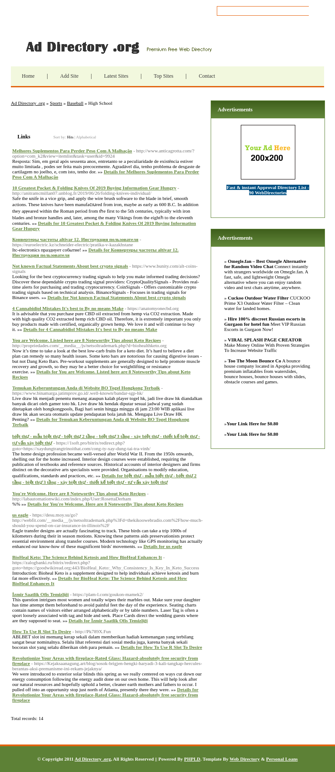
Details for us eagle (163, 546)
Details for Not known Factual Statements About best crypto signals (117, 297)
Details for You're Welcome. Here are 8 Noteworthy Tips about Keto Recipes (105, 504)
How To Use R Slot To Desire (41, 631)
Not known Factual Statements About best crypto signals (70, 266)
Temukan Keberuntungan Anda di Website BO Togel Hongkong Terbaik (86, 387)
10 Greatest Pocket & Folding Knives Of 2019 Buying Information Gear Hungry (94, 187)
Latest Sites (116, 76)
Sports (56, 103)
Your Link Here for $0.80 (252, 423)
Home (28, 76)
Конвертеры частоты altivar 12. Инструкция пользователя (75, 239)
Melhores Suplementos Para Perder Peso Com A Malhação (72, 150)
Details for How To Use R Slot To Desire (161, 647)
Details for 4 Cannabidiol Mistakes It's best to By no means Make (90, 329)
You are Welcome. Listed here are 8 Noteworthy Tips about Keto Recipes (86, 340)
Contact (207, 76)
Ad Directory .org (118, 46)
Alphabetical (86, 137)
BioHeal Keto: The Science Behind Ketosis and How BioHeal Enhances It (87, 557)
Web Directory (244, 759)
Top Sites (164, 76)
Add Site (69, 76)
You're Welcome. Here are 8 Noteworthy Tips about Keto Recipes (79, 493)
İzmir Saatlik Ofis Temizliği (40, 594)
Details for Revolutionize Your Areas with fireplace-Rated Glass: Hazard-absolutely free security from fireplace (105, 695)
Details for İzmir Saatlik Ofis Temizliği (107, 620)
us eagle (20, 514)
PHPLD (192, 759)
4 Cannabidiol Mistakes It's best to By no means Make (67, 308)
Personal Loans (281, 759)
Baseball (75, 103)
